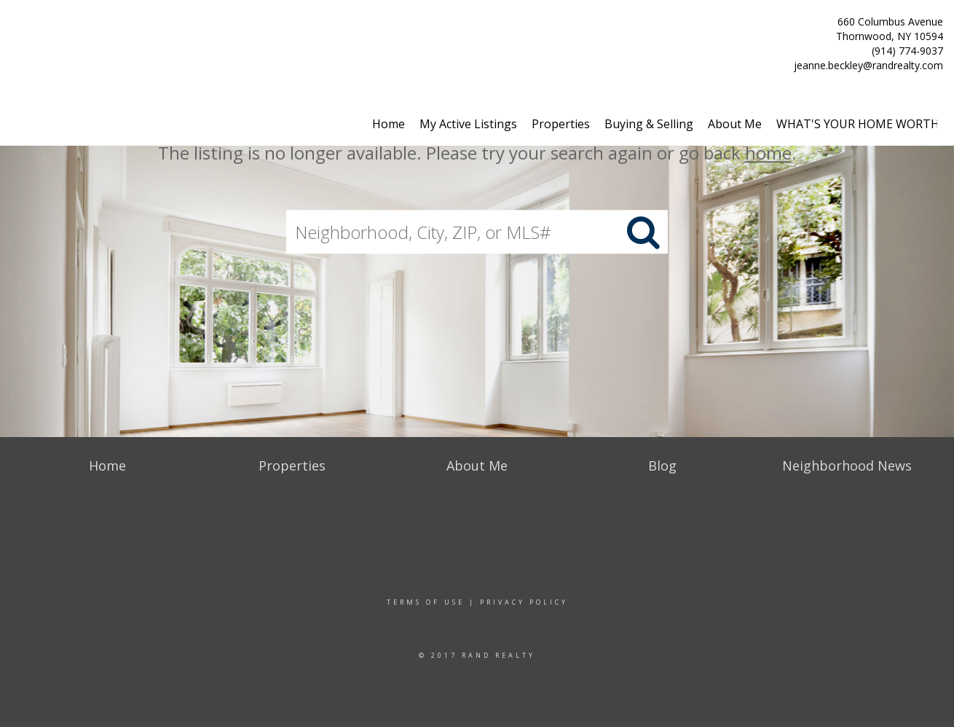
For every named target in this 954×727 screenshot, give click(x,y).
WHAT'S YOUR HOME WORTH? (860, 124)
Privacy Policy (524, 602)
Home (388, 124)
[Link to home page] (15, 27)
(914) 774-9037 (907, 51)
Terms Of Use (426, 602)
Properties (561, 124)
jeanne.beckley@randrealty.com (868, 65)
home (768, 153)
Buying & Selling (648, 124)
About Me (735, 124)
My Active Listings (468, 124)
